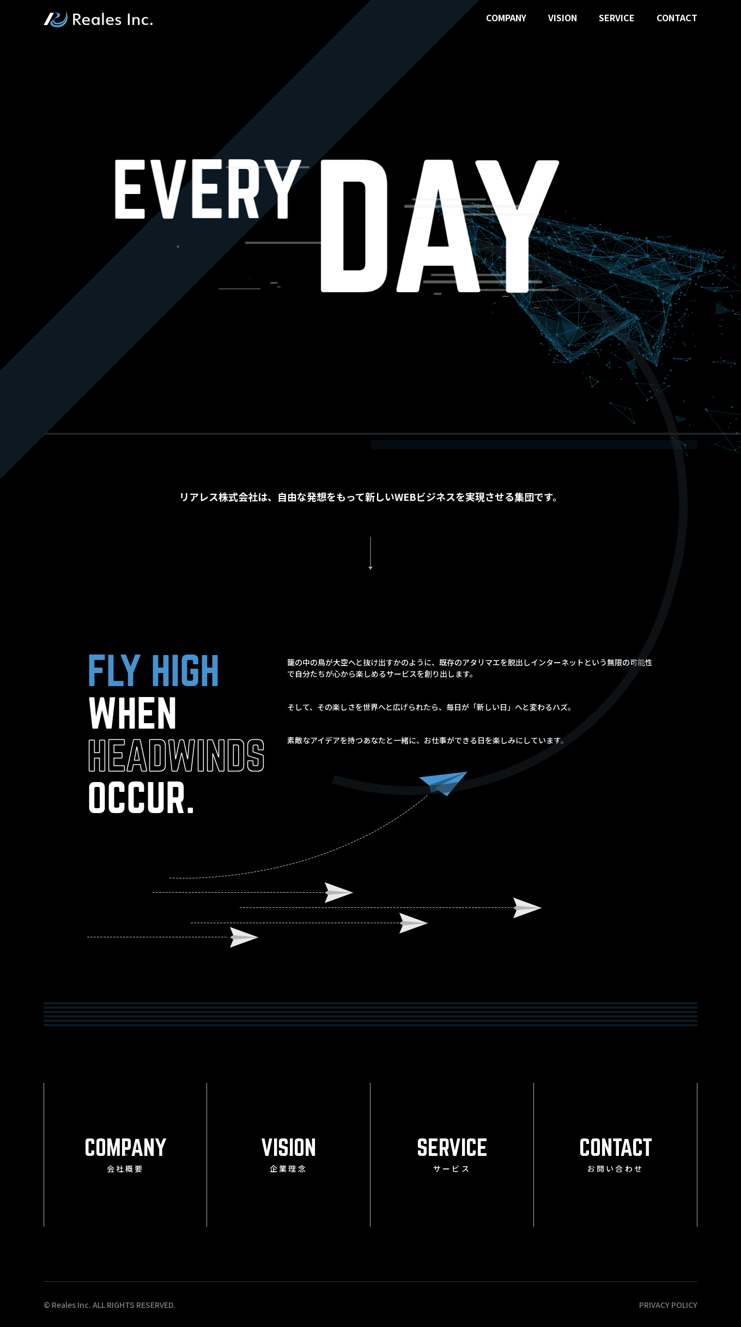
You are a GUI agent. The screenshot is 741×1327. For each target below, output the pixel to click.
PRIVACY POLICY (668, 1304)
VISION (562, 17)
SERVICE (617, 17)
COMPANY (506, 17)
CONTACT (677, 17)
